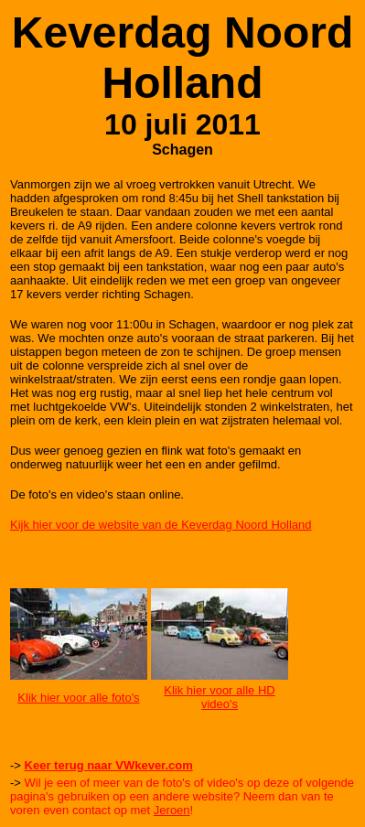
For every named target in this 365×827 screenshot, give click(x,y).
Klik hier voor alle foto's (78, 697)
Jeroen (172, 810)
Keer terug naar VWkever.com (109, 765)
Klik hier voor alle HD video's (219, 697)
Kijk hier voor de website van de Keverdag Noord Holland (161, 525)
